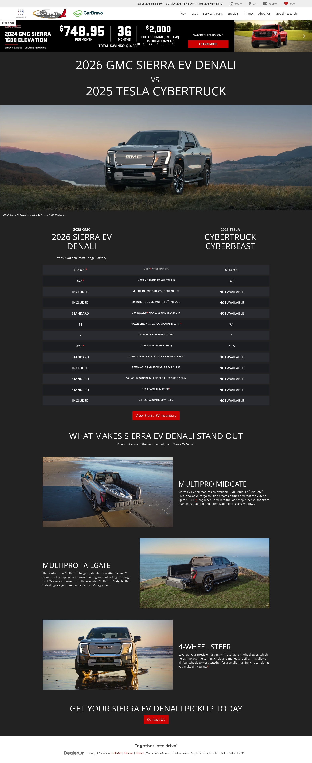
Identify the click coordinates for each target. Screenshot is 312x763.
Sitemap (128, 752)
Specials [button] (233, 13)
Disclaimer (8, 22)
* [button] (150, 269)
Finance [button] (248, 13)
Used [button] (194, 13)
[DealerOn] (74, 753)
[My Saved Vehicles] (289, 4)
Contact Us (156, 719)
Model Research (286, 13)
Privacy (140, 752)
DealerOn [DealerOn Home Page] (116, 752)
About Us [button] (264, 13)
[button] (8, 36)
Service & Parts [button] (213, 13)
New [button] (184, 13)
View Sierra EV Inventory (156, 415)
